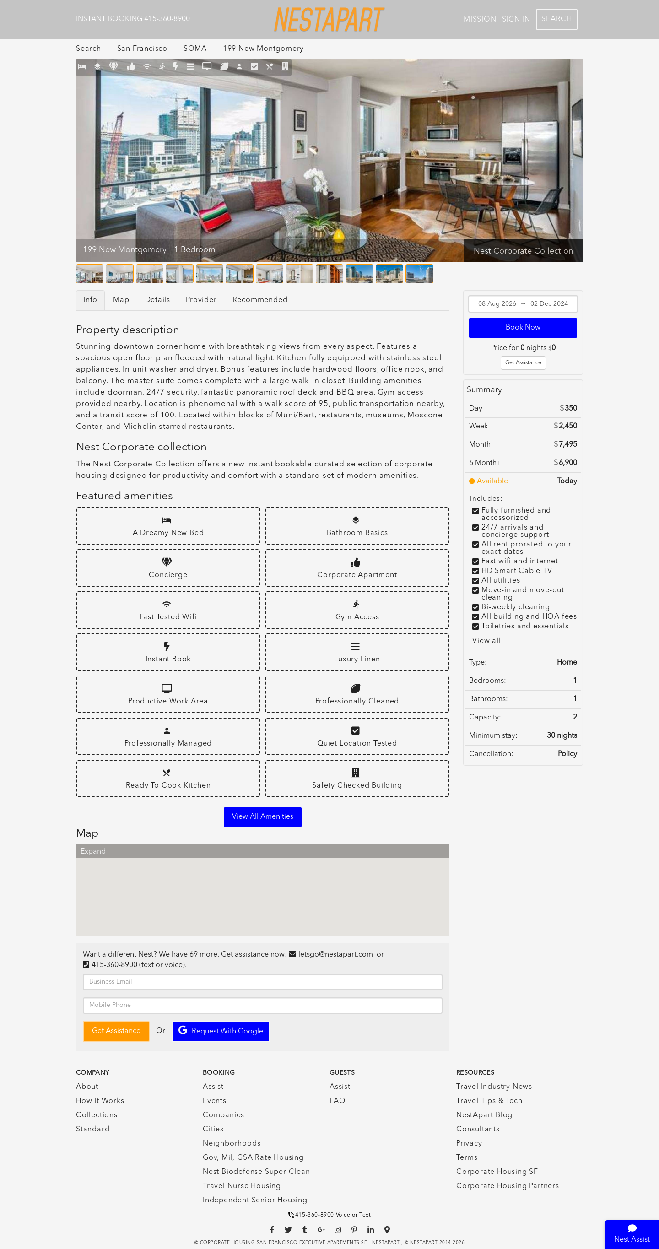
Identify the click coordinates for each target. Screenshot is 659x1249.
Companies (223, 1115)
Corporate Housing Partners (507, 1186)
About (87, 1087)
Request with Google (220, 1030)
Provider (201, 300)
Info (90, 300)
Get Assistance (523, 363)
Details (158, 300)
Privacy (469, 1143)
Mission (480, 19)
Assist (213, 1087)
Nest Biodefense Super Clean (256, 1172)
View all (486, 641)
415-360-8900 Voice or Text (329, 1215)
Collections (97, 1115)
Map (121, 300)
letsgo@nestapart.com (335, 954)
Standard (92, 1129)
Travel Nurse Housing (242, 1186)
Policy (567, 754)
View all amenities (262, 817)
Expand (93, 851)
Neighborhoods (231, 1143)
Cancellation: (491, 754)
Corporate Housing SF (497, 1172)
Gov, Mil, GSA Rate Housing (253, 1158)
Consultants (478, 1129)
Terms (467, 1158)
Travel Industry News (494, 1087)
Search (556, 19)
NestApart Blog (484, 1115)
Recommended (260, 300)
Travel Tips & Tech (489, 1101)
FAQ (337, 1101)
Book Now (523, 327)
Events (215, 1101)
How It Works (100, 1101)
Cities (213, 1129)
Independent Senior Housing (255, 1200)
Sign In (516, 19)
